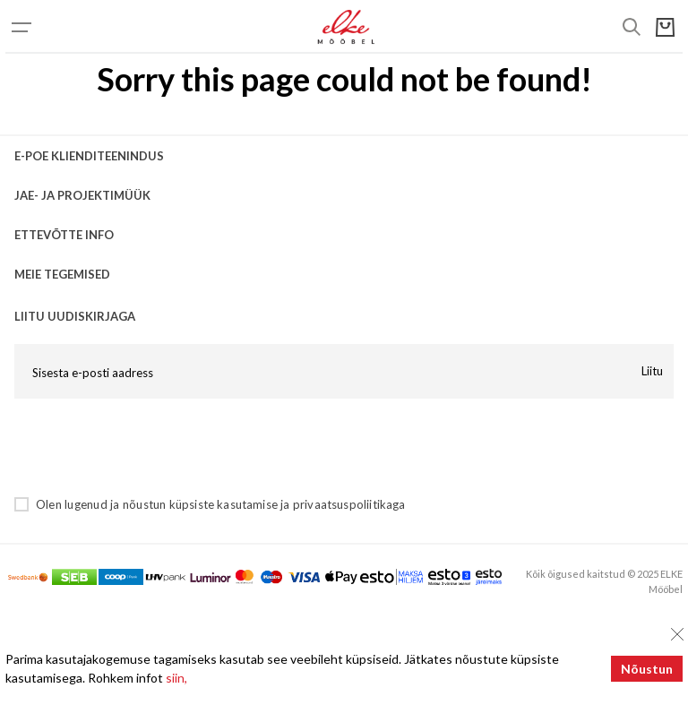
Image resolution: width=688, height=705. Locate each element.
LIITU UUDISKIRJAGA (74, 316)
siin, (176, 677)
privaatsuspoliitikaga (349, 504)
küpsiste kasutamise (223, 504)
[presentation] (150, 447)
